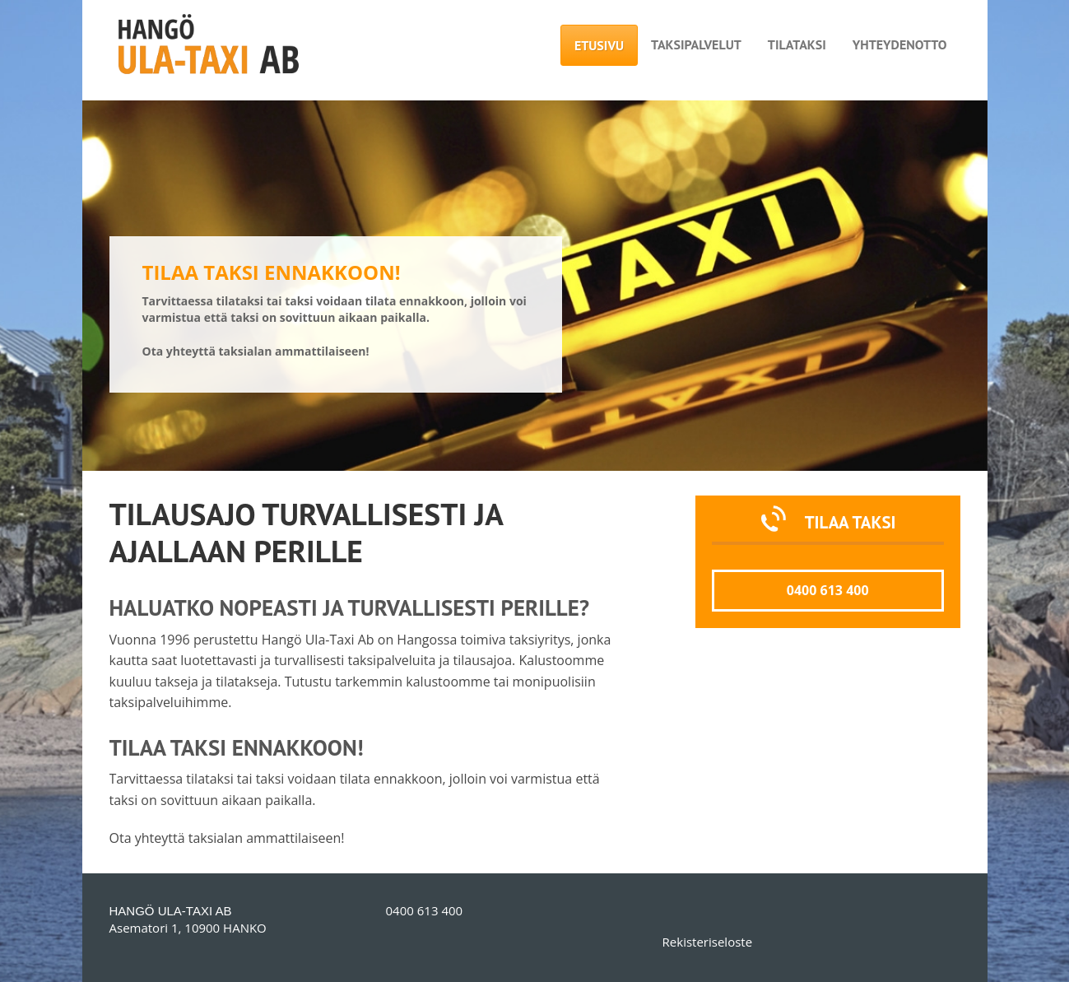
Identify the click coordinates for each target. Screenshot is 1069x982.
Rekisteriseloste (707, 941)
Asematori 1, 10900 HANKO (188, 927)
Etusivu (599, 45)
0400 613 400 (828, 590)
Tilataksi (797, 44)
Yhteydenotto (900, 44)
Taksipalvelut (696, 44)
